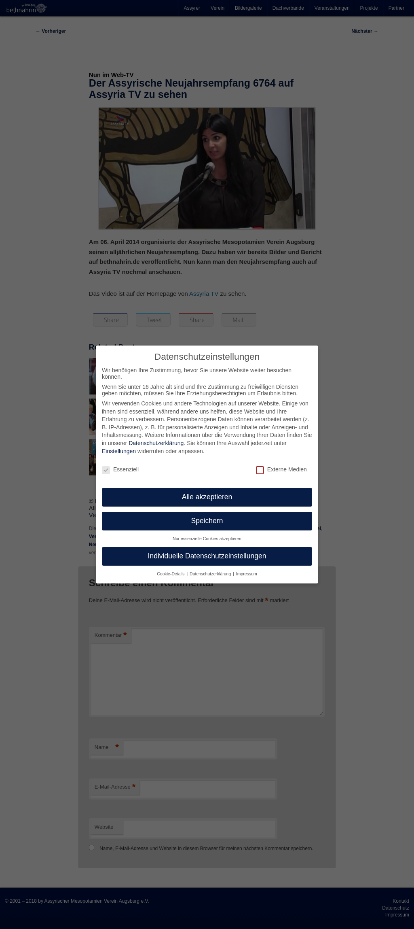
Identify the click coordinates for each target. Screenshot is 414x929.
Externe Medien (281, 463)
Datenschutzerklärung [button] (211, 567)
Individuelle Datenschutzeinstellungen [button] (207, 550)
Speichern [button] (207, 515)
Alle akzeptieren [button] (207, 491)
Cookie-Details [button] (171, 567)
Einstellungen (119, 445)
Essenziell (120, 463)
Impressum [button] (246, 567)
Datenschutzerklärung (156, 437)
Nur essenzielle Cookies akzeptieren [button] (207, 532)
